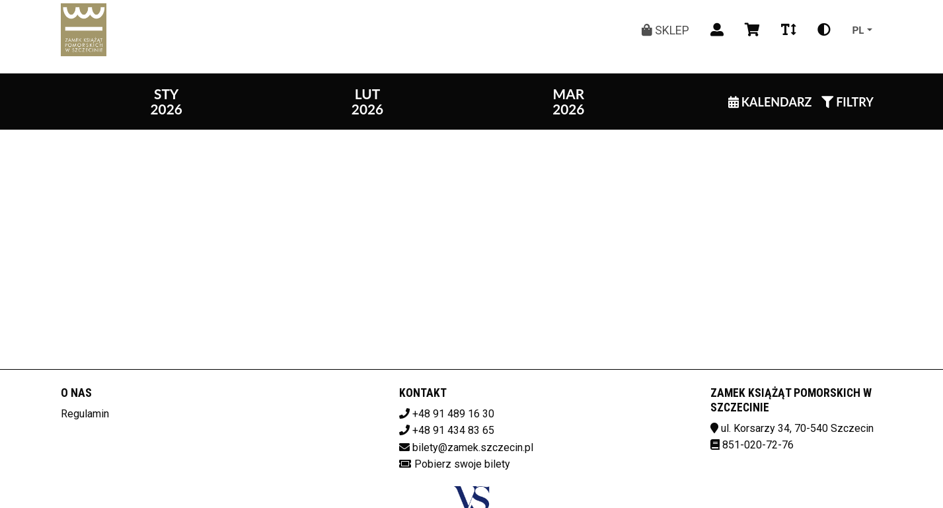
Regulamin (85, 413)
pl (858, 29)
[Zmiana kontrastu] (824, 30)
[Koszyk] (752, 29)
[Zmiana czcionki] (789, 30)
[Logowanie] (717, 29)
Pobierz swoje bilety (462, 464)
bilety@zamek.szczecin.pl (472, 447)
